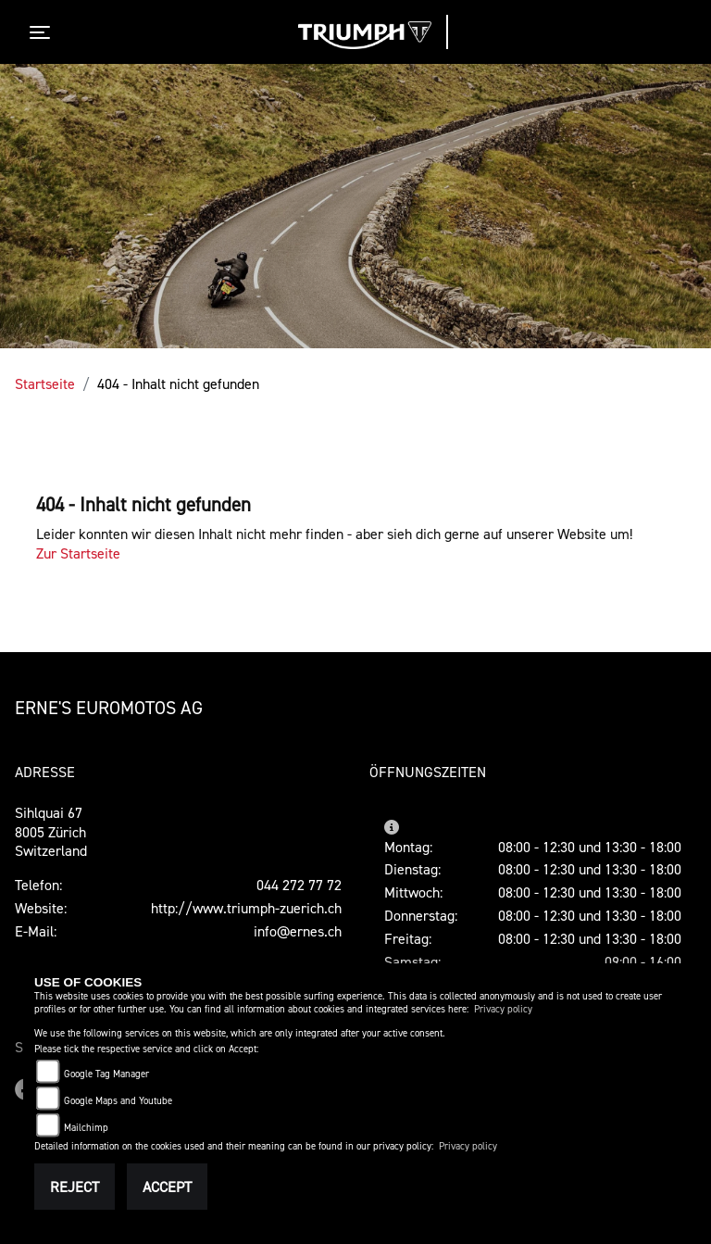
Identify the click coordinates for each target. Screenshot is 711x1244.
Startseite (45, 383)
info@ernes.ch (298, 931)
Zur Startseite (78, 553)
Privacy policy (503, 1009)
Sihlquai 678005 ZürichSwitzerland (51, 832)
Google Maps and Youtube (118, 1101)
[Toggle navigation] (43, 32)
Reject (74, 1186)
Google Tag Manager (106, 1074)
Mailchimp (86, 1128)
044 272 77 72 (299, 884)
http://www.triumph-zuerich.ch (246, 907)
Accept (167, 1186)
